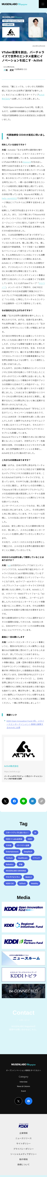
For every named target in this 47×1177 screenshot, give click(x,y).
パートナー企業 (23, 845)
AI (35, 832)
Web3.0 (28, 877)
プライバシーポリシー (23, 1148)
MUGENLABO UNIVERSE (16, 870)
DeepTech (28, 851)
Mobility (34, 883)
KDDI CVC (10, 883)
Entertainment (12, 851)
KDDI (30, 839)
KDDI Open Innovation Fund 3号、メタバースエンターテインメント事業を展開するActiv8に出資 (25, 724)
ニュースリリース (23, 1138)
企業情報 (23, 1132)
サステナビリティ (13, 877)
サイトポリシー (23, 1143)
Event (23, 1091)
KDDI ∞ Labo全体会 (14, 839)
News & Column (23, 1086)
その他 (8, 845)
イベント (36, 858)
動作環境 (23, 1159)
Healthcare (22, 858)
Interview (23, 1081)
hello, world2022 (9, 198)
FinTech (9, 858)
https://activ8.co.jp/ (12, 771)
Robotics (9, 864)
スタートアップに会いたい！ (17, 832)
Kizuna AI (27, 161)
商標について (23, 1164)
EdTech (22, 883)
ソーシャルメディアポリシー (23, 1153)
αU (9, 565)
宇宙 (21, 864)
